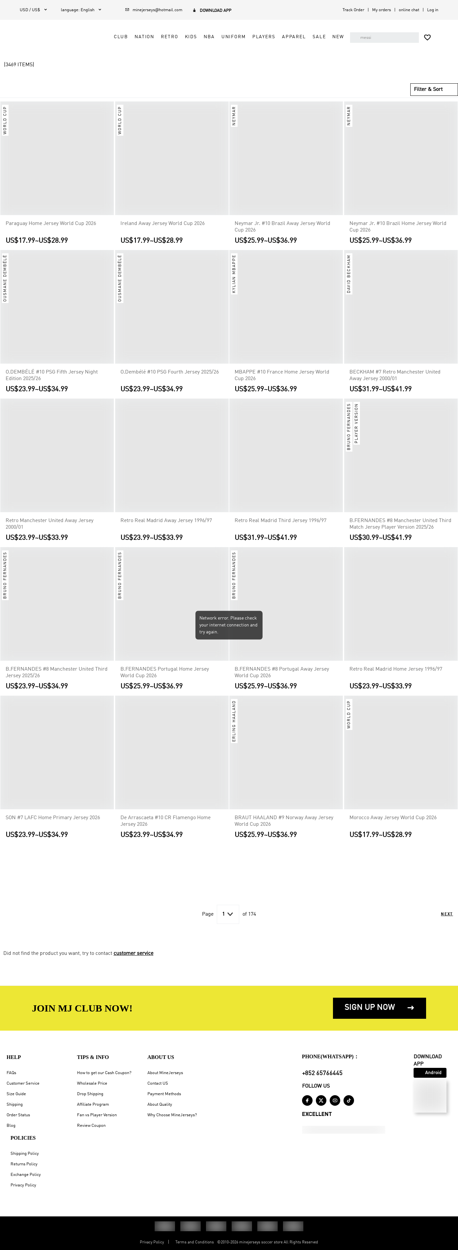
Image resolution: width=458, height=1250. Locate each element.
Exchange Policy (26, 1175)
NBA (213, 37)
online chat (409, 10)
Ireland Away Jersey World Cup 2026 (162, 231)
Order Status (18, 1115)
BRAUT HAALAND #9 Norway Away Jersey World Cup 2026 (284, 829)
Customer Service (23, 1083)
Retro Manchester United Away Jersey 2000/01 (49, 532)
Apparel (298, 37)
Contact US (157, 1083)
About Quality (159, 1104)
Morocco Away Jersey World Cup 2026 (393, 825)
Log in (432, 10)
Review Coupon (91, 1126)
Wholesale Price (92, 1083)
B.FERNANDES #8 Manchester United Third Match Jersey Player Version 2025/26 (400, 532)
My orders (381, 10)
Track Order (353, 10)
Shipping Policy (25, 1154)
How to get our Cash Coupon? (104, 1073)
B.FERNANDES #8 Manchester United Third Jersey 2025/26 (57, 680)
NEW (224, 51)
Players (267, 37)
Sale (323, 37)
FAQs (11, 1073)
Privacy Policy (23, 1185)
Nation (148, 37)
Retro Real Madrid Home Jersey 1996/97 (395, 677)
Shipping (15, 1104)
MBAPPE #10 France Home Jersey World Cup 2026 (282, 383)
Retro (173, 37)
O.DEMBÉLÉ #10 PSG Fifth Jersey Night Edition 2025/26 (52, 383)
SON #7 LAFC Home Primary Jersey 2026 (53, 825)
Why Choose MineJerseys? (172, 1115)
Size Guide (16, 1094)
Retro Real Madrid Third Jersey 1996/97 (280, 528)
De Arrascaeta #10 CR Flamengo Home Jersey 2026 (165, 829)
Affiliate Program (93, 1104)
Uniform (237, 37)
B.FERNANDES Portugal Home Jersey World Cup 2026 (164, 680)
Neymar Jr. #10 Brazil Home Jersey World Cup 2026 (397, 234)
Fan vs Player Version (97, 1115)
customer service (133, 961)
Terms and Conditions (194, 1242)
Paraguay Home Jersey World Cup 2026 (51, 231)
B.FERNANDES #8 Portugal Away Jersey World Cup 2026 (282, 680)
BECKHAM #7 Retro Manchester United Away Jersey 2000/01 (395, 383)
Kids (195, 37)
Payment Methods (164, 1094)
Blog (11, 1126)
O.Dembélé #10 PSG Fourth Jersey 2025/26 (169, 379)
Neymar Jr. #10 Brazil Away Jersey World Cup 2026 (282, 234)
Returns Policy (24, 1164)
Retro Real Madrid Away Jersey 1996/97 (166, 528)
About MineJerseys (165, 1073)
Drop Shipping (90, 1094)
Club (125, 37)
